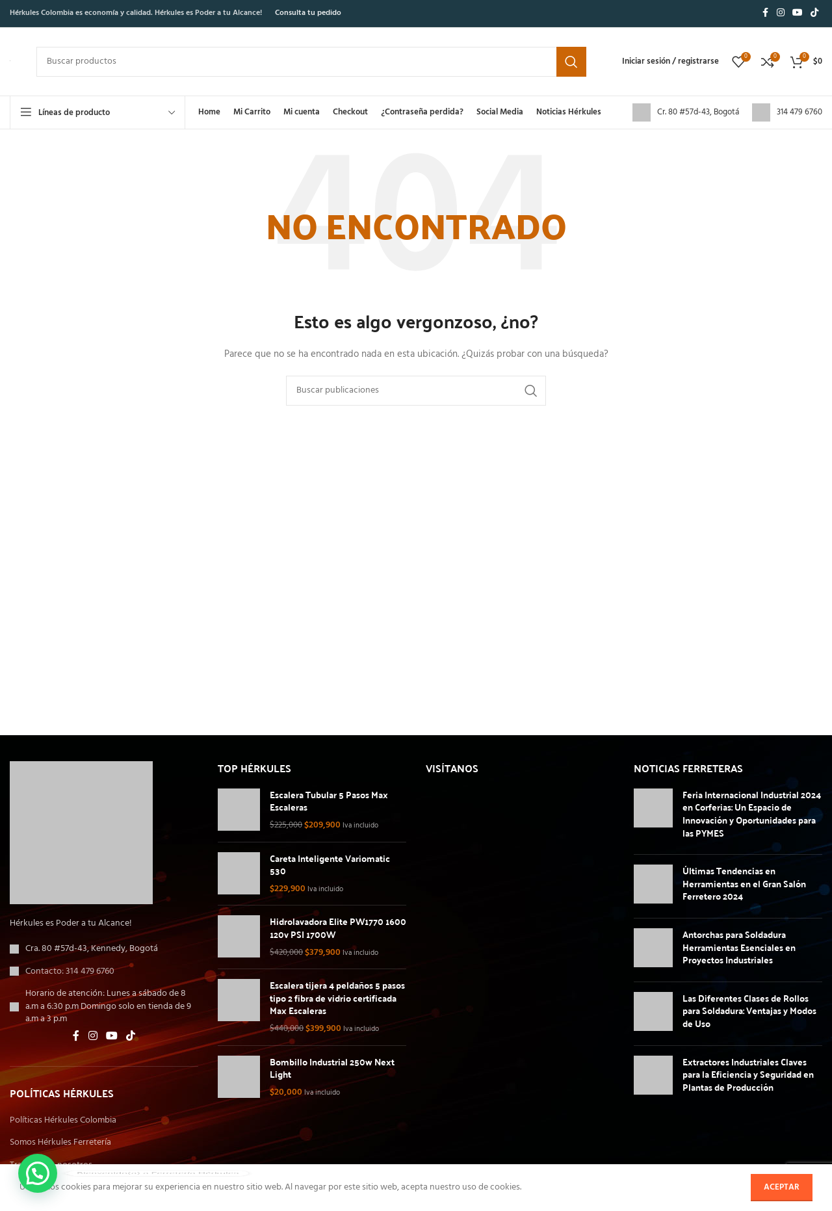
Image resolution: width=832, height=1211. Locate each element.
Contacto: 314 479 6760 (69, 971)
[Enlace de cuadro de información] (685, 112)
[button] (37, 1173)
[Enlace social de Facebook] (765, 13)
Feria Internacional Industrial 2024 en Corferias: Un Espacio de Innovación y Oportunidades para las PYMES (751, 813)
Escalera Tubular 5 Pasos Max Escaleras (329, 801)
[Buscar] (311, 62)
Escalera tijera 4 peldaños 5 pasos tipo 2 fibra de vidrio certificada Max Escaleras (337, 998)
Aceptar (782, 1187)
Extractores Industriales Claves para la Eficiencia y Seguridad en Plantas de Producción (748, 1074)
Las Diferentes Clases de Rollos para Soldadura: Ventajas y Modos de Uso (749, 1010)
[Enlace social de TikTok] (814, 13)
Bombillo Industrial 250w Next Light (332, 1068)
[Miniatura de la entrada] (653, 816)
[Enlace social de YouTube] (797, 13)
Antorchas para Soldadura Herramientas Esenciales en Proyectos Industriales (739, 947)
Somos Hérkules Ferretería (60, 1142)
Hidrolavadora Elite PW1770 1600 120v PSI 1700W (338, 928)
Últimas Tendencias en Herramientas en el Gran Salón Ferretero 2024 (744, 883)
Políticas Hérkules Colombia (63, 1120)
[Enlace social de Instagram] (780, 13)
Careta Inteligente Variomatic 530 (330, 865)
